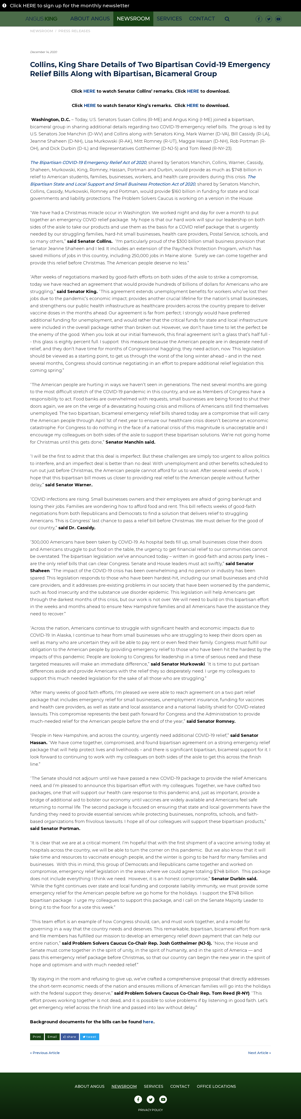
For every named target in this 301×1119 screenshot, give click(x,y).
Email (52, 1037)
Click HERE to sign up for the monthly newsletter (69, 5)
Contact (202, 18)
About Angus (90, 18)
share (69, 1037)
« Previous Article (45, 1053)
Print (37, 1037)
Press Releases (74, 31)
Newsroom (133, 18)
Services (169, 18)
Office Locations (216, 1086)
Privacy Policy (150, 1110)
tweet (89, 1037)
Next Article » (259, 1053)
